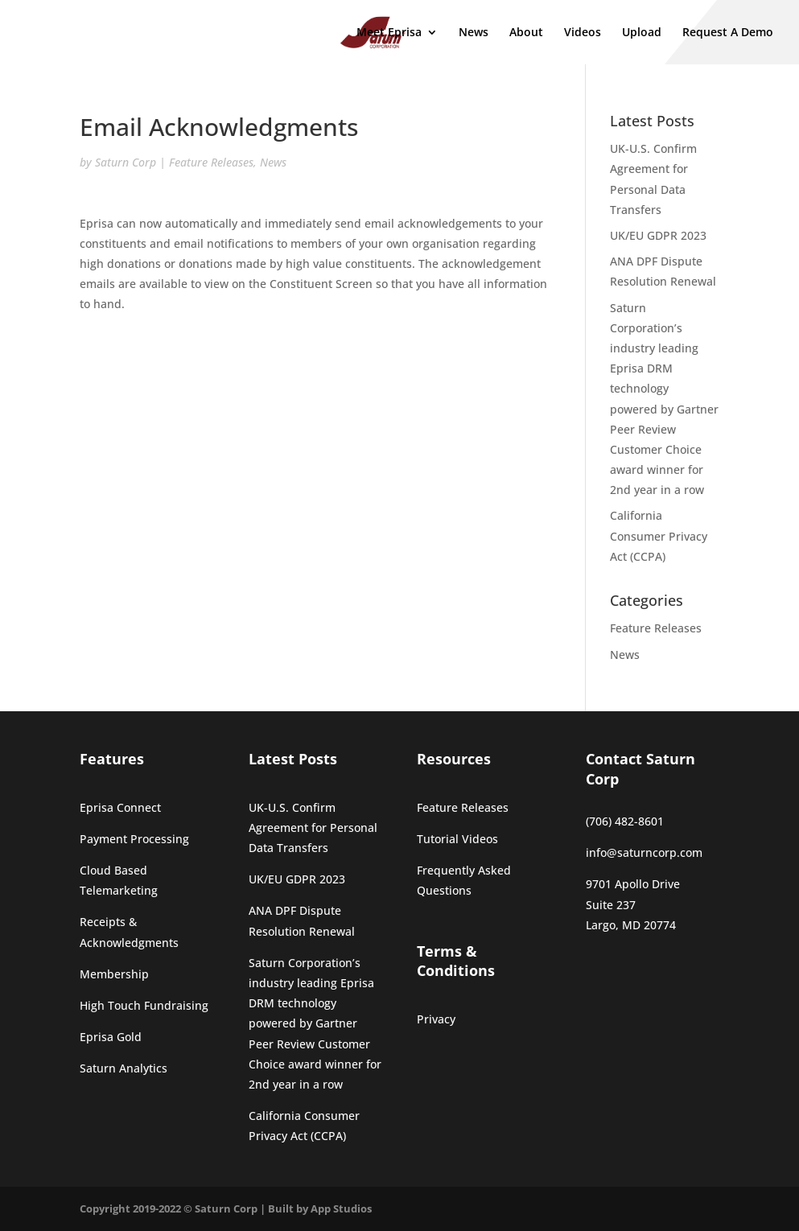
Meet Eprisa (389, 33)
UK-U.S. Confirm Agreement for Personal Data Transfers (313, 827)
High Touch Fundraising (144, 1005)
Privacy (436, 1019)
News (473, 33)
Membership (114, 974)
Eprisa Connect (120, 807)
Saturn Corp (125, 162)
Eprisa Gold (111, 1036)
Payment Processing (134, 838)
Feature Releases (211, 162)
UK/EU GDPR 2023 (658, 235)
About (526, 33)
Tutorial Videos (457, 838)
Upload (641, 33)
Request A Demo (727, 33)
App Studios (341, 1208)
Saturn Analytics (123, 1068)
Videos (582, 33)
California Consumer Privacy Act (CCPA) (658, 535)
